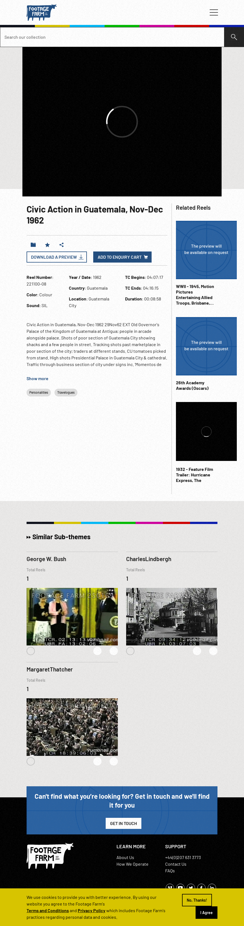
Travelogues (66, 392)
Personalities (38, 392)
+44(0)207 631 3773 (183, 857)
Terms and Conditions (48, 910)
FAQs (170, 870)
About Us (125, 857)
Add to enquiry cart (120, 257)
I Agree (206, 912)
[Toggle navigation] (214, 12)
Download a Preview (54, 257)
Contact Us (175, 864)
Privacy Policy (91, 910)
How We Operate (132, 864)
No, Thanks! (197, 900)
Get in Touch (123, 823)
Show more (37, 378)
